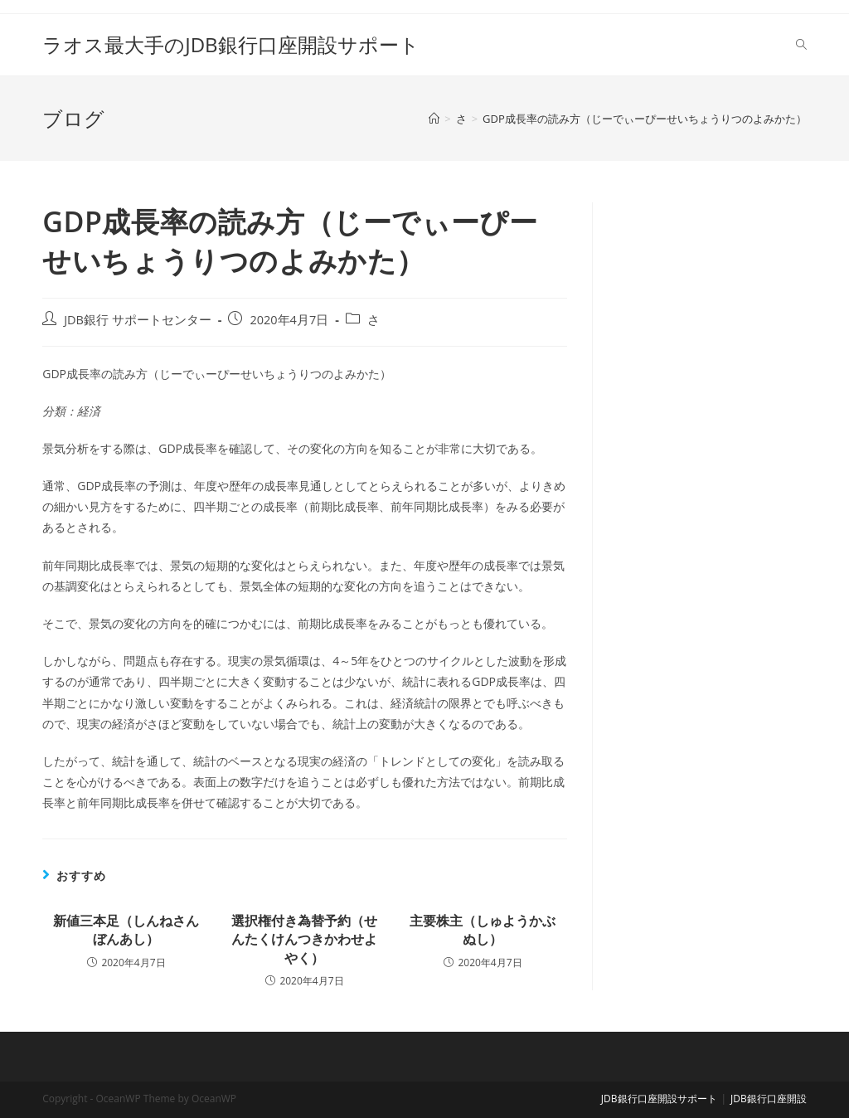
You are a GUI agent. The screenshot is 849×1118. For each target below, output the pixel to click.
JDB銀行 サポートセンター (137, 320)
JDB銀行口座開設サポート (659, 1098)
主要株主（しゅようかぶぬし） (482, 929)
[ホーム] (434, 118)
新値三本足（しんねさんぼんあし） (126, 929)
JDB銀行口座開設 (768, 1098)
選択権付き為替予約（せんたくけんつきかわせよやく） (304, 939)
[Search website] (801, 44)
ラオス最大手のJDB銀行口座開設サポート (230, 44)
